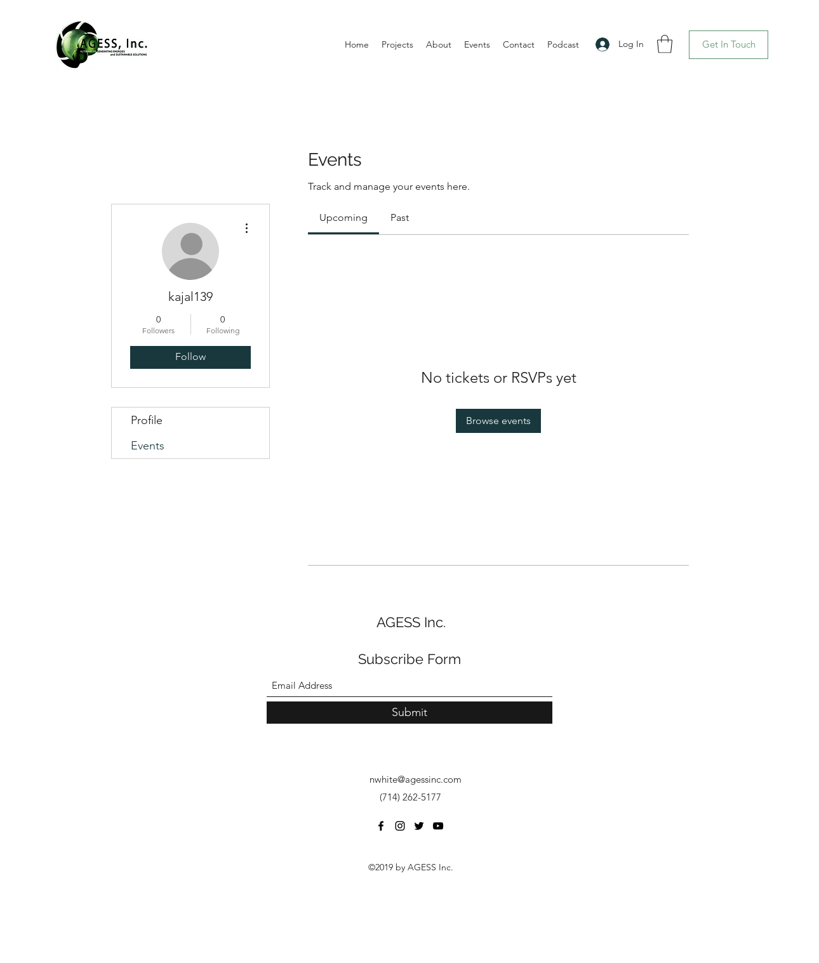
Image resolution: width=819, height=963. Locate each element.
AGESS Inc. (411, 622)
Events (147, 446)
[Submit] (409, 712)
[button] (664, 44)
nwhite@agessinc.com (416, 779)
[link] (343, 217)
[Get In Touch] (728, 44)
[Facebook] (381, 826)
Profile (147, 420)
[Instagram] (400, 826)
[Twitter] (419, 826)
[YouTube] (438, 826)
